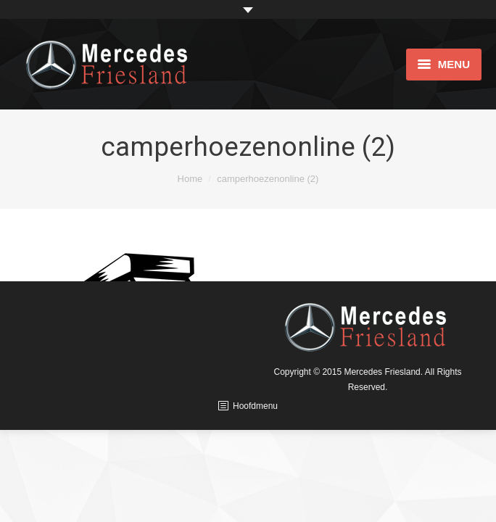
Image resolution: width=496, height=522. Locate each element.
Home (190, 178)
